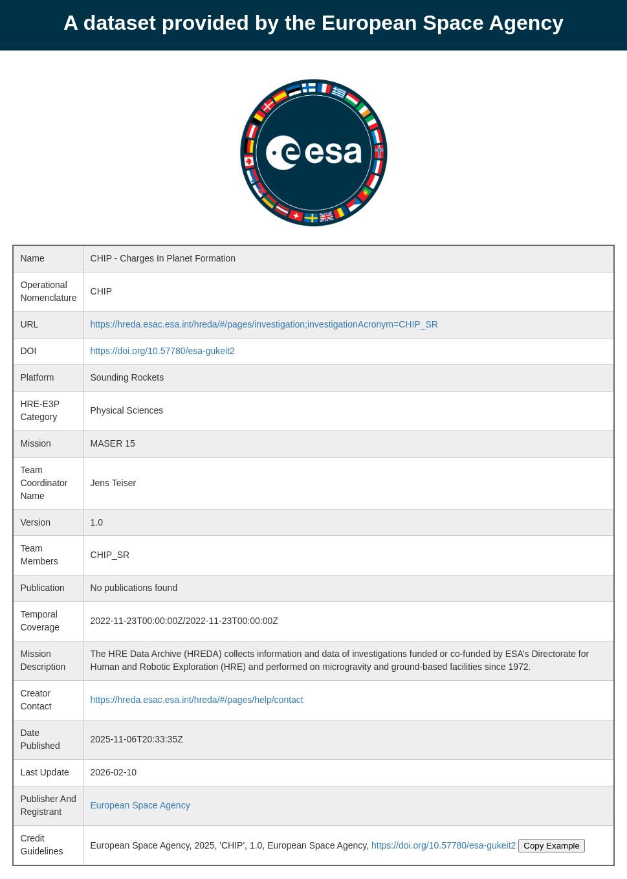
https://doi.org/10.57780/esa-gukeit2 (163, 351)
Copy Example (551, 846)
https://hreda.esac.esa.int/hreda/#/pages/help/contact (197, 700)
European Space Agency (140, 805)
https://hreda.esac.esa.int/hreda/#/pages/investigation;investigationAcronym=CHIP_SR (264, 324)
